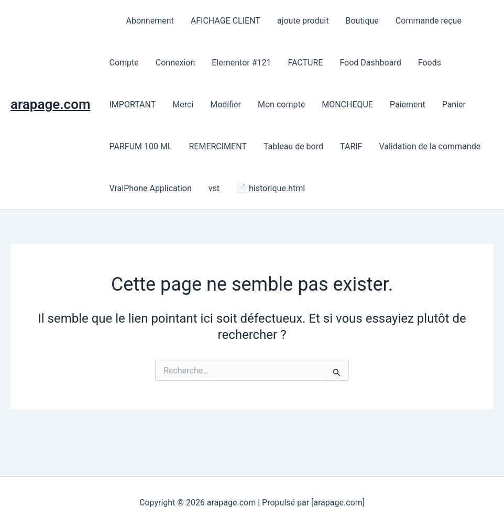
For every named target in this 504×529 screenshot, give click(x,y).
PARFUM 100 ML (140, 146)
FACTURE (305, 63)
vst (214, 188)
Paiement (407, 104)
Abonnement (149, 21)
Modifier (225, 104)
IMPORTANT (132, 104)
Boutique (361, 21)
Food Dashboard (370, 63)
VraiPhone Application (150, 188)
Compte (123, 63)
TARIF (351, 146)
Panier (454, 104)
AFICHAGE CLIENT (225, 21)
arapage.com (50, 104)
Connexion (175, 63)
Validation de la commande (429, 146)
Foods (429, 63)
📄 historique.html (270, 188)
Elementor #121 (241, 63)
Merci (182, 104)
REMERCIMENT (217, 146)
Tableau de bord (293, 146)
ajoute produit (303, 21)
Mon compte (281, 104)
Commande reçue (429, 21)
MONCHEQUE (347, 104)
